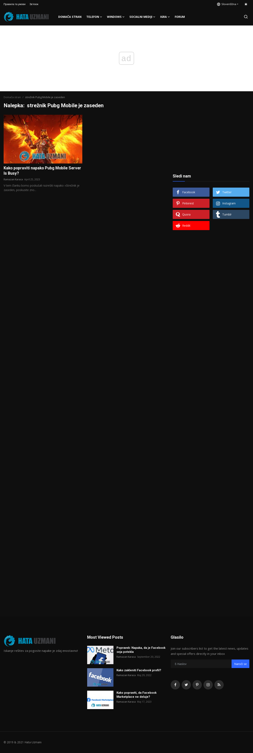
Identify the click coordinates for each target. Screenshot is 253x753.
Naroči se (240, 664)
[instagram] (208, 684)
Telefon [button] (94, 17)
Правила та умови (15, 4)
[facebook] (175, 684)
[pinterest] (197, 684)
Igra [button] (165, 17)
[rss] (219, 684)
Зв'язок (34, 4)
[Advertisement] (211, 140)
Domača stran (70, 17)
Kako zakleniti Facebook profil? (138, 670)
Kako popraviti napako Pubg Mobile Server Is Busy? (43, 171)
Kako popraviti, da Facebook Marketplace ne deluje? (136, 695)
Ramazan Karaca (13, 179)
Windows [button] (116, 17)
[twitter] (186, 684)
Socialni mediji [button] (142, 17)
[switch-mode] (246, 4)
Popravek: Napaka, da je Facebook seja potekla (140, 650)
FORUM (180, 17)
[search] (246, 16)
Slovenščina (226, 4)
